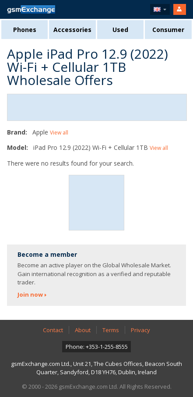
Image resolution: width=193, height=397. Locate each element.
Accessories (72, 29)
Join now (30, 294)
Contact (53, 330)
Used (120, 29)
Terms (110, 330)
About (83, 330)
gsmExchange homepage (31, 9)
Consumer (168, 29)
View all (59, 132)
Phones (24, 29)
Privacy (140, 330)
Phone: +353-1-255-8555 (97, 347)
